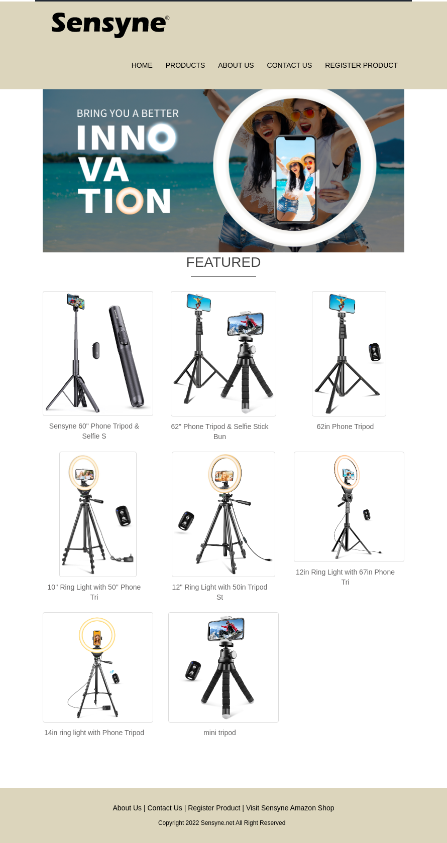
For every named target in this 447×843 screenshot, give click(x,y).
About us (236, 65)
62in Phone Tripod (345, 427)
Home (142, 65)
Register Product (361, 65)
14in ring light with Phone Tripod (94, 733)
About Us (127, 808)
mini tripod (219, 733)
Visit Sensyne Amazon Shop (290, 808)
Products (185, 65)
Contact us (289, 65)
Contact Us (165, 808)
